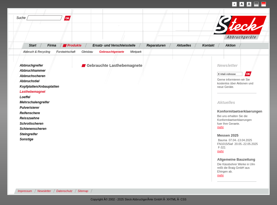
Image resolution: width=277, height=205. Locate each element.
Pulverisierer (29, 108)
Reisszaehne (29, 118)
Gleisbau (87, 51)
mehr (220, 127)
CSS (183, 199)
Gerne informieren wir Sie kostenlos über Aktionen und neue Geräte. (235, 83)
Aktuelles (184, 45)
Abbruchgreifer (31, 65)
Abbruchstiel (29, 81)
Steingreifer (29, 134)
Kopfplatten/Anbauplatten (39, 86)
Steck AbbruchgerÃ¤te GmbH (143, 199)
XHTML (171, 199)
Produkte (74, 45)
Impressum (25, 191)
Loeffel (25, 97)
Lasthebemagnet (32, 92)
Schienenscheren (33, 129)
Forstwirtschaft (66, 51)
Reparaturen (156, 45)
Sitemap (83, 191)
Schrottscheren (32, 123)
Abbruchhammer (33, 70)
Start (32, 45)
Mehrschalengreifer (35, 102)
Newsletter (44, 191)
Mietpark (135, 51)
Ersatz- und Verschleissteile (114, 45)
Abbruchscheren (32, 76)
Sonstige (26, 139)
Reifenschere (30, 113)
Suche (21, 18)
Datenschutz (64, 191)
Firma (51, 45)
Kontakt (208, 45)
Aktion (230, 45)
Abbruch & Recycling (36, 51)
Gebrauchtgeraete (111, 51)
